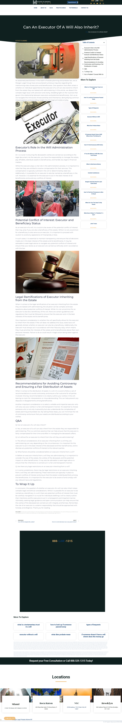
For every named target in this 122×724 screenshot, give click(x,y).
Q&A (85, 69)
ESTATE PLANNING (21, 41)
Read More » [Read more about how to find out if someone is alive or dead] (93, 198)
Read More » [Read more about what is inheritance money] (93, 168)
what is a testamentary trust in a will (28, 626)
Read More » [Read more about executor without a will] (93, 120)
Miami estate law (91, 649)
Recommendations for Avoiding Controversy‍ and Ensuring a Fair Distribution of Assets (93, 64)
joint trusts (93, 223)
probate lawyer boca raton (94, 647)
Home (35, 7)
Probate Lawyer (100, 647)
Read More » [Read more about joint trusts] (93, 227)
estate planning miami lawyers (20, 645)
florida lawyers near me (27, 649)
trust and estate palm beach (84, 649)
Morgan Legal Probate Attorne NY (22, 719)
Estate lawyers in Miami (97, 649)
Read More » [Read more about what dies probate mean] (93, 129)
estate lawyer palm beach (73, 648)
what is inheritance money (93, 164)
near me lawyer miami (52, 645)
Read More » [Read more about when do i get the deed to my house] (93, 208)
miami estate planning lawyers (53, 649)
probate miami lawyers (45, 645)
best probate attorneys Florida (45, 648)
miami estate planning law (44, 649)
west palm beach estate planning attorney (99, 646)
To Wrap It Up (88, 71)
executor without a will (93, 116)
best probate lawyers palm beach (64, 648)
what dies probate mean (93, 125)
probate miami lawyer (68, 649)
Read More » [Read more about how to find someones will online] (93, 149)
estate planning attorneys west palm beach (72, 646)
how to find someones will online (93, 145)
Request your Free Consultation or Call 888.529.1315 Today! (61, 660)
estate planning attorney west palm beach (60, 646)
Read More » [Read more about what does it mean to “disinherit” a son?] (93, 219)
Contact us (84, 7)
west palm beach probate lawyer (49, 647)
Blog (51, 7)
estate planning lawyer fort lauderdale (83, 648)
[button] (104, 42)
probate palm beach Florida (76, 649)
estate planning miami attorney (30, 645)
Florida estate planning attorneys (18, 649)
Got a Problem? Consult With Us (93, 74)
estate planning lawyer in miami (94, 648)
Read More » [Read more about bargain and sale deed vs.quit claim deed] (93, 187)
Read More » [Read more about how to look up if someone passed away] (93, 103)
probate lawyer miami (59, 645)
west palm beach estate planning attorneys (85, 646)
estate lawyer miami (66, 645)
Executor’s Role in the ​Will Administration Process (91, 49)
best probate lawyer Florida (55, 648)
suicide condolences (93, 173)
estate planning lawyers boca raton (96, 645)
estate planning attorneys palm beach (36, 646)
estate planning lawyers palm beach (85, 645)
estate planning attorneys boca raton (25, 646)
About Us (43, 7)
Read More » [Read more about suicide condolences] (93, 177)
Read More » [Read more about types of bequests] (93, 112)
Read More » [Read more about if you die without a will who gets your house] (93, 159)
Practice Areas (61, 7)
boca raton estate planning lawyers (30, 647)
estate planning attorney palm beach (47, 646)
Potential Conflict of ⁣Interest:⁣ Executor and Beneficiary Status (93, 53)
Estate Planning (44, 2)
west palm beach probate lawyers (59, 647)
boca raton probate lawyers (39, 647)
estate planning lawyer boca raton (74, 645)
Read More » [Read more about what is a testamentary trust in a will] (93, 92)
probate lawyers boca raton (86, 647)
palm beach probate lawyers (68, 647)
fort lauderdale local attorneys (35, 649)
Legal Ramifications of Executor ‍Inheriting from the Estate (93, 58)
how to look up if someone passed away (60, 626)
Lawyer (45, 3)
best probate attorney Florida (37, 648)
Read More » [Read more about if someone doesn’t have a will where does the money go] (93, 140)
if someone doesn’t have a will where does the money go (93, 636)
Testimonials (73, 7)
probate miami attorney (38, 645)
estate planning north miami (103, 648)
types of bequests (94, 108)
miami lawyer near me (61, 649)
